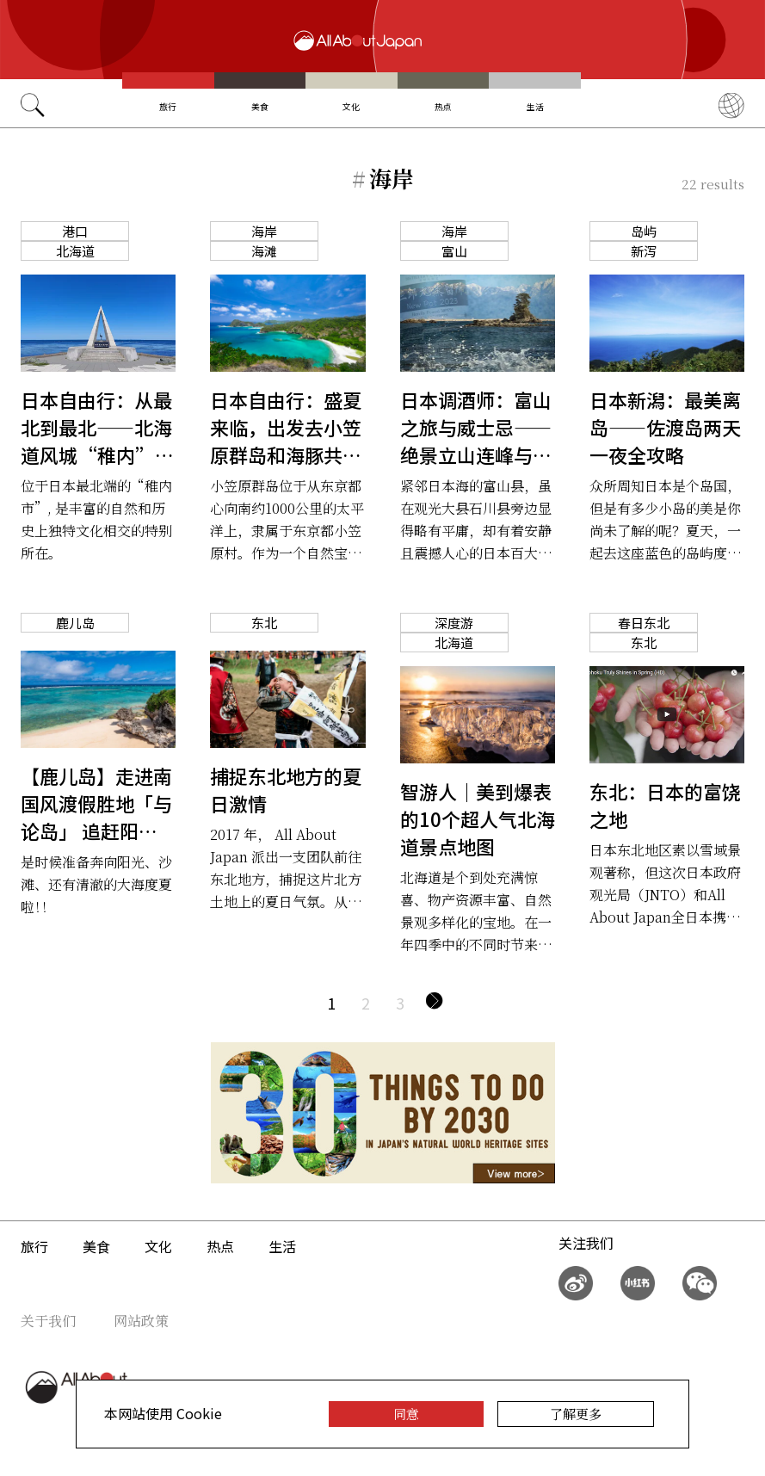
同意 (406, 1414)
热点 (443, 107)
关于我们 (48, 1321)
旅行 (167, 107)
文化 (351, 107)
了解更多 (576, 1414)
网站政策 (141, 1321)
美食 (259, 107)
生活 (535, 107)
